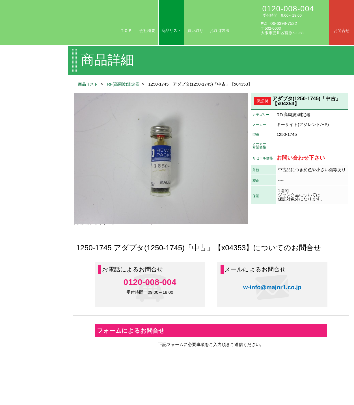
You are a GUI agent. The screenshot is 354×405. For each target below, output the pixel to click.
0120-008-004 (288, 9)
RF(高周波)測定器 (126, 84)
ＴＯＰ (126, 30)
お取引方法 (219, 30)
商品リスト (171, 30)
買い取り (195, 30)
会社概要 (147, 30)
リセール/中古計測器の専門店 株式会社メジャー (55, 23)
